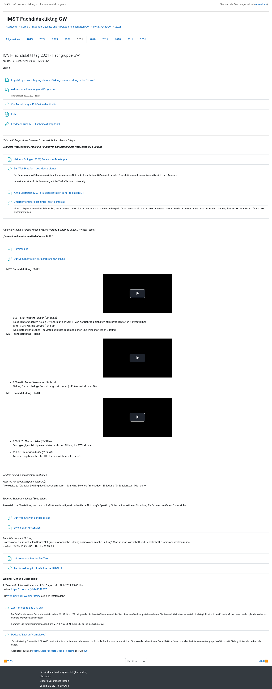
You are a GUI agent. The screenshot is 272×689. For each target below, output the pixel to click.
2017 (130, 39)
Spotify (35, 650)
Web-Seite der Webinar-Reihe (24, 596)
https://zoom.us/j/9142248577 (29, 589)
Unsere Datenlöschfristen (54, 680)
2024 (42, 39)
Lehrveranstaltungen (52, 4)
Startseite (12, 26)
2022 (67, 39)
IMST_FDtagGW (102, 26)
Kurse (24, 26)
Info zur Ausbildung (24, 4)
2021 (118, 26)
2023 (55, 39)
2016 (143, 39)
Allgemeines (13, 39)
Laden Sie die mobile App (54, 685)
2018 (118, 39)
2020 (93, 39)
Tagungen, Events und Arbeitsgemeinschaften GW (60, 26)
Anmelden (261, 4)
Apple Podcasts (48, 650)
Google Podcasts (65, 650)
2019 (105, 39)
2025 (30, 39)
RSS (85, 650)
